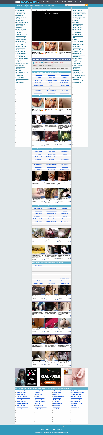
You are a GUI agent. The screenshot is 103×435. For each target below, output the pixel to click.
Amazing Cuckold (20, 12)
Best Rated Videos (38, 5)
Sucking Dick (45, 68)
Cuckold (66, 68)
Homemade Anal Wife (21, 53)
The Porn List (19, 15)
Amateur (62, 68)
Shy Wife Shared (20, 20)
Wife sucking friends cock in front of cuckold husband (37, 329)
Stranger (54, 68)
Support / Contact (45, 429)
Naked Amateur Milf (21, 51)
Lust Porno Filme (20, 65)
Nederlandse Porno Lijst (22, 63)
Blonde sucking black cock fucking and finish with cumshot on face (37, 256)
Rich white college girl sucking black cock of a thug (51, 329)
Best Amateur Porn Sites (22, 72)
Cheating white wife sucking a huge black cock (51, 239)
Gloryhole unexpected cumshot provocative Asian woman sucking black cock (51, 296)
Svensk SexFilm (20, 41)
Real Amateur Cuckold (47, 65)
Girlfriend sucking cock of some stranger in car (37, 296)
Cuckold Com (19, 75)
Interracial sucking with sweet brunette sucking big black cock (38, 142)
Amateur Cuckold (38, 68)
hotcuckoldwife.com (39, 432)
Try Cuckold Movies (21, 17)
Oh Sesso (18, 32)
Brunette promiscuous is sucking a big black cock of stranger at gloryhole (37, 126)
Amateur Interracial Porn (22, 73)
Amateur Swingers (20, 24)
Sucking (50, 68)
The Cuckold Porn (20, 48)
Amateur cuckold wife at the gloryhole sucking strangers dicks (64, 362)
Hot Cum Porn (19, 44)
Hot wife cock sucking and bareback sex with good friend (51, 362)
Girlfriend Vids (19, 25)
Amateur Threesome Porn (22, 79)
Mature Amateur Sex (21, 39)
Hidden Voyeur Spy (20, 13)
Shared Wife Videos (21, 36)
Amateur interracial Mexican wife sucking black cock (64, 296)
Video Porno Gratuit (21, 46)
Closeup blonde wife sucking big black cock (64, 239)
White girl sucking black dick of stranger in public (51, 142)
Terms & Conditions (57, 429)
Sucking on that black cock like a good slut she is (64, 346)
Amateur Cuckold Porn (21, 49)
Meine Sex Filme (20, 82)
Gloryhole (58, 68)
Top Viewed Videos (49, 5)
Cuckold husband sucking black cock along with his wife (51, 313)
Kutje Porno (19, 27)
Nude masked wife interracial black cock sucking (37, 199)
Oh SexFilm (19, 55)
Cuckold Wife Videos (21, 5)
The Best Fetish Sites (21, 29)
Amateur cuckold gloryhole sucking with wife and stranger (51, 126)
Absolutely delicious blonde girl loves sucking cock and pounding (64, 313)
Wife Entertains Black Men (22, 22)
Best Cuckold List (20, 56)
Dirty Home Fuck (20, 80)
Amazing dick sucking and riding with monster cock (63, 329)
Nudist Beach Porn (20, 67)
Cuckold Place (19, 68)
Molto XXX (18, 60)
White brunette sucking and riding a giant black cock (50, 346)
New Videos (30, 5)
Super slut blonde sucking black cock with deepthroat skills (37, 313)
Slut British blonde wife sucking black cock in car (38, 183)
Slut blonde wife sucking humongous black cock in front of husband (51, 199)
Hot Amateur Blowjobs (21, 34)
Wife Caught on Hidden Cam (23, 37)
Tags (33, 68)
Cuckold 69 (19, 18)
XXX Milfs (18, 70)
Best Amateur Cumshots (22, 58)
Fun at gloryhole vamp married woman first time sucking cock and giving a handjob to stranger (64, 127)
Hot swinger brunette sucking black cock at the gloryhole (51, 256)
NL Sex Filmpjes (20, 77)
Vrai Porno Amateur (21, 61)
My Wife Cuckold (20, 10)
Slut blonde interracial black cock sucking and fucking (50, 183)
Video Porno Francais (21, 30)
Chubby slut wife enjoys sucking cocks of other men (37, 346)
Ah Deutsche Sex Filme (21, 43)
